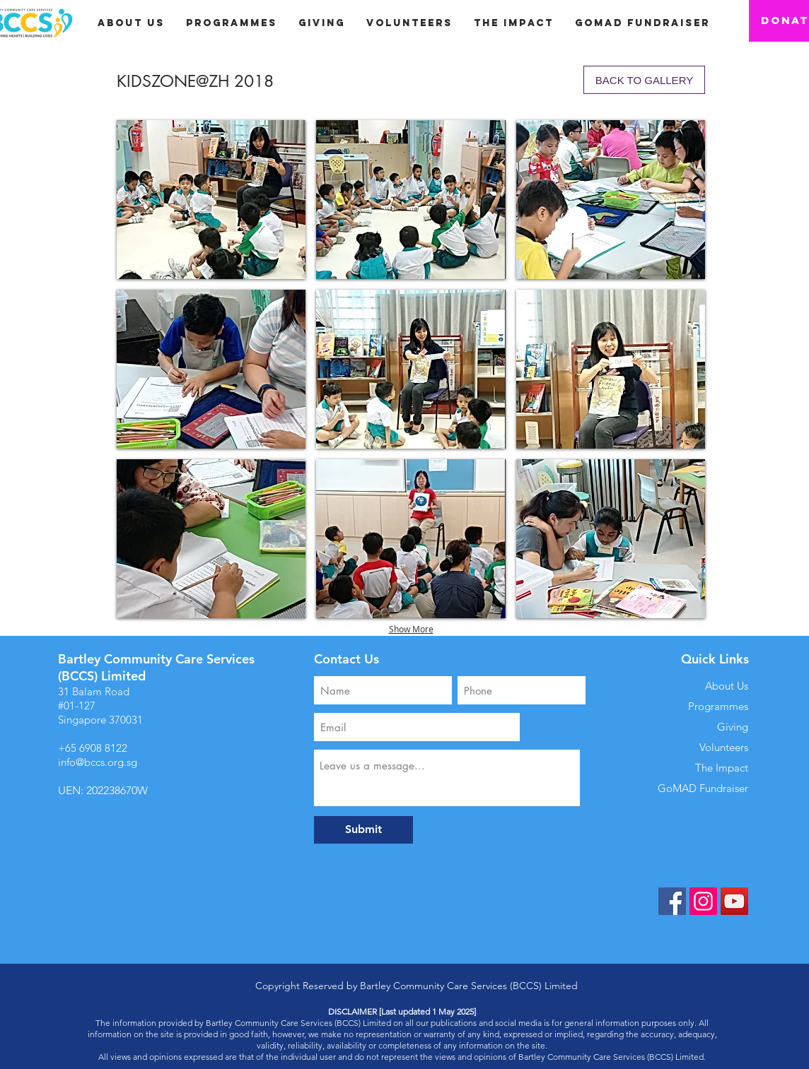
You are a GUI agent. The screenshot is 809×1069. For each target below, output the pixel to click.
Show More (411, 628)
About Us (726, 685)
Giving (732, 726)
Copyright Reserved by (307, 985)
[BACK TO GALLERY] (644, 80)
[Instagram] (703, 901)
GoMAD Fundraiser (703, 788)
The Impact (721, 767)
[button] (322, 23)
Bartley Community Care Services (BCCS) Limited (469, 985)
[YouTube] (734, 901)
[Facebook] (672, 901)
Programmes (718, 706)
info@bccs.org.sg (97, 762)
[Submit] (363, 830)
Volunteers (723, 747)
